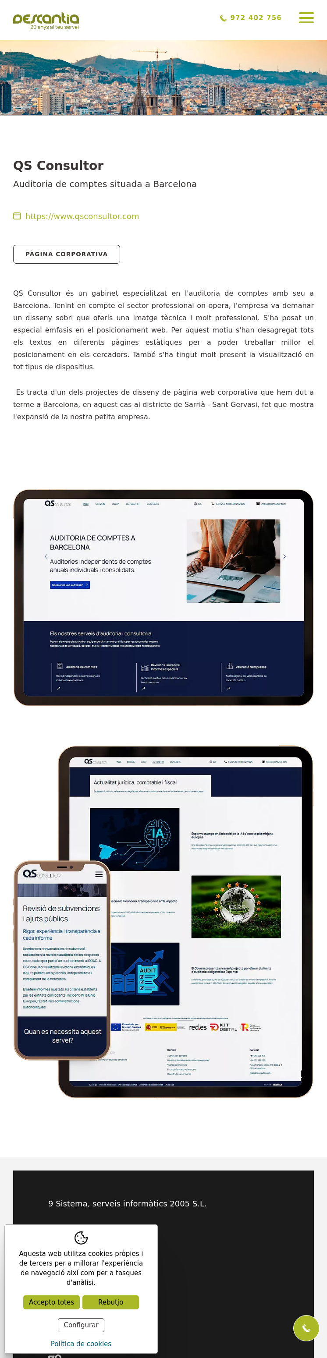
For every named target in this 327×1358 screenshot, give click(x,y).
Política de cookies (81, 1344)
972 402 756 (251, 18)
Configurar (81, 1325)
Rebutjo (110, 1302)
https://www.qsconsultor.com (76, 216)
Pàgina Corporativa (66, 254)
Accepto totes (51, 1302)
